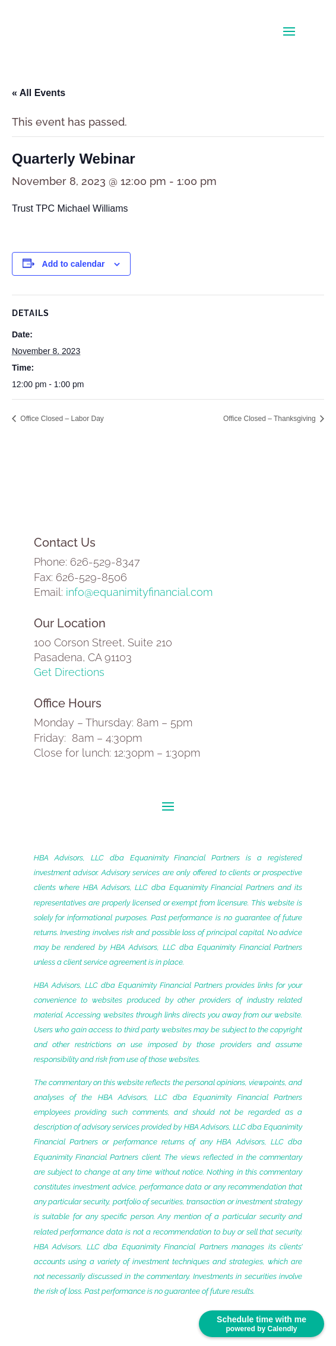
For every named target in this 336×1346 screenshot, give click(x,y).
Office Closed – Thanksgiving (270, 418)
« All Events (38, 93)
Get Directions (69, 672)
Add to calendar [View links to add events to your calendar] (73, 264)
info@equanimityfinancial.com (139, 592)
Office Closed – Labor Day (61, 418)
